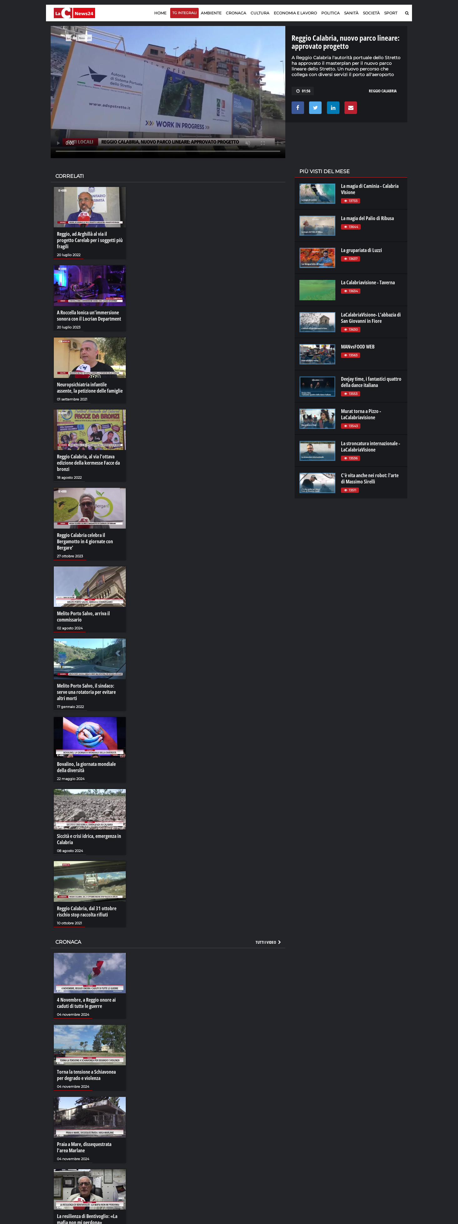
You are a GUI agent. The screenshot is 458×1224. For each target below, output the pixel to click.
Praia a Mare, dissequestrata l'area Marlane (84, 1147)
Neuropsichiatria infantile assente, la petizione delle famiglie (90, 387)
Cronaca (236, 13)
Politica (330, 13)
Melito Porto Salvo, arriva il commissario (83, 616)
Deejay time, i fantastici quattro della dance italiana (371, 382)
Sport (390, 13)
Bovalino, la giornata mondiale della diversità (86, 767)
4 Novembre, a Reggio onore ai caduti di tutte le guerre (86, 1003)
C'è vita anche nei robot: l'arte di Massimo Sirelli (370, 478)
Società (371, 13)
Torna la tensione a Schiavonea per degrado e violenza (86, 1075)
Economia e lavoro (295, 13)
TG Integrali (184, 13)
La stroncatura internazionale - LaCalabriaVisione (370, 446)
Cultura (260, 13)
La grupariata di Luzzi (361, 250)
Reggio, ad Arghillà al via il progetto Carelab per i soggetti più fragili (90, 240)
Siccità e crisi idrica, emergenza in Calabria (89, 839)
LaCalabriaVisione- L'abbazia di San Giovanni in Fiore (371, 317)
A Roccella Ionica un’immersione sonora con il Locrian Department (89, 315)
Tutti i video (269, 942)
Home (160, 13)
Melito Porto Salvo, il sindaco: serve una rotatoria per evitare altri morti (86, 692)
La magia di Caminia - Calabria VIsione (370, 189)
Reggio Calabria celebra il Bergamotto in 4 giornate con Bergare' (85, 541)
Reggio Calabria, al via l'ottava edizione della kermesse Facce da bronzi (88, 463)
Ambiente (211, 13)
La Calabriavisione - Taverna (368, 282)
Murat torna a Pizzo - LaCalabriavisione (361, 414)
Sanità (351, 13)
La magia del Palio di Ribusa (367, 218)
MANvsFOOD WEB (357, 346)
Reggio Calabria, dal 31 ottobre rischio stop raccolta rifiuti (86, 911)
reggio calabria (383, 91)
